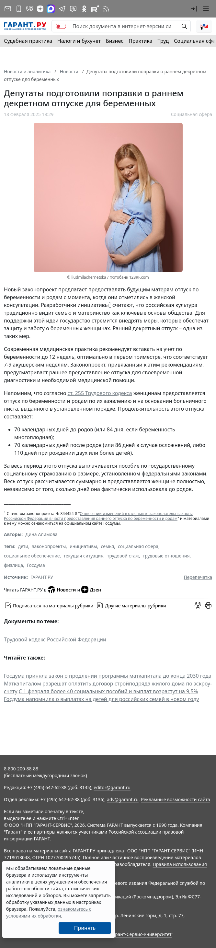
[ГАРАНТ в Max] (51, 9)
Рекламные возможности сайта (175, 799)
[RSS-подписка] (106, 9)
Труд (163, 40)
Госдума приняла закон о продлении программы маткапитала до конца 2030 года (107, 675)
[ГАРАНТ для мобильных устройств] (19, 9)
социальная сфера (138, 546)
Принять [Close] (85, 927)
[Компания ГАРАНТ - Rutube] (95, 9)
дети (23, 546)
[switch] (61, 26)
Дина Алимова (41, 534)
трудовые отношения (166, 556)
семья (107, 546)
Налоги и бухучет (79, 40)
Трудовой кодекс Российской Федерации (55, 639)
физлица (13, 565)
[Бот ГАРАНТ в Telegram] (73, 9)
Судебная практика (28, 40)
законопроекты (49, 546)
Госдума (36, 565)
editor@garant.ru (112, 787)
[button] (194, 9)
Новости (62, 589)
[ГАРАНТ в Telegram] (62, 9)
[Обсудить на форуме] (198, 605)
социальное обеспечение (32, 556)
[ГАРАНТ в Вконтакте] (30, 9)
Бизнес (114, 40)
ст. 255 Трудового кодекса (100, 393)
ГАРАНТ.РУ (41, 577)
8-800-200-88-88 (21, 769)
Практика (140, 40)
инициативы (83, 546)
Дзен (91, 589)
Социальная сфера (191, 114)
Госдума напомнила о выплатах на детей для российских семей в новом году (101, 699)
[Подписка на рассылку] (8, 9)
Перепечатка (198, 577)
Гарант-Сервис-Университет (141, 934)
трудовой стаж (123, 556)
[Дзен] (40, 9)
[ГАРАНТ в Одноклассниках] (84, 9)
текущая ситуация (83, 556)
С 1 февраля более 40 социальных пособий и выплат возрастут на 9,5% (108, 691)
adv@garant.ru (123, 799)
